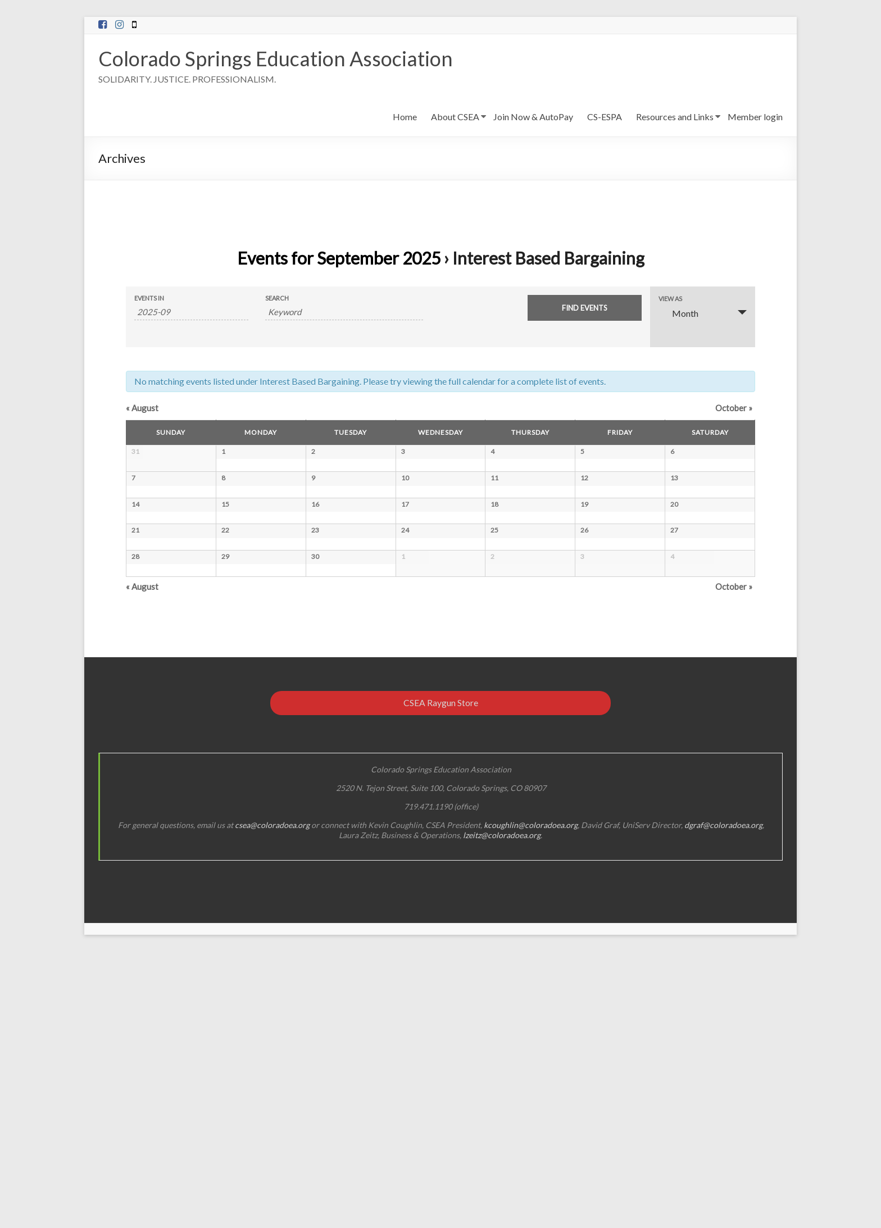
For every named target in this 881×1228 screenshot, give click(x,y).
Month (678, 313)
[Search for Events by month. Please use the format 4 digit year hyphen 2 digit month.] (191, 312)
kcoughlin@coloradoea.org (531, 1101)
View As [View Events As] (670, 298)
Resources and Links (675, 116)
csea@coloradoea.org (272, 1101)
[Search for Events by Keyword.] (344, 312)
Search (277, 298)
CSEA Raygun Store (440, 979)
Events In (149, 298)
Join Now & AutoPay (533, 116)
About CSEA (455, 116)
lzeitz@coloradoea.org (502, 1111)
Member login (755, 116)
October (733, 408)
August (142, 408)
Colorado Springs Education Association (275, 58)
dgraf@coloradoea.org (723, 1101)
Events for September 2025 (338, 258)
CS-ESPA (604, 116)
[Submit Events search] (585, 308)
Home (405, 116)
